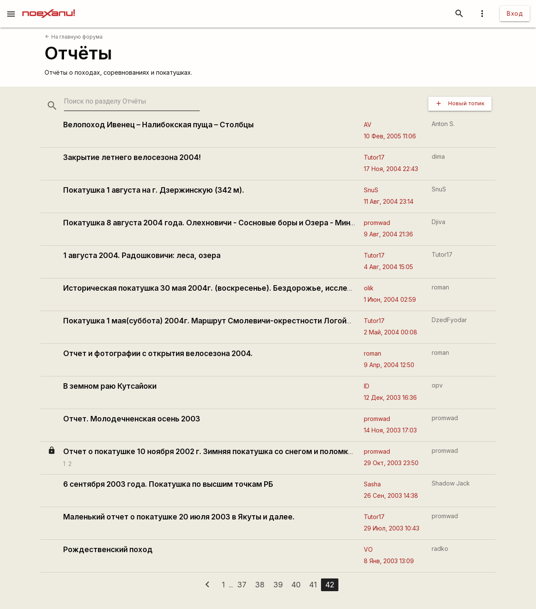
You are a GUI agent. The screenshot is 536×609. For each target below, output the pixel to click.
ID (366, 386)
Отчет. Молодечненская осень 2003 (131, 418)
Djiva (438, 221)
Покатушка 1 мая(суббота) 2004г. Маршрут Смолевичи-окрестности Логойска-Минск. (225, 320)
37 (241, 584)
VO (368, 549)
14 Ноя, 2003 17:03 (390, 430)
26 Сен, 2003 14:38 (391, 495)
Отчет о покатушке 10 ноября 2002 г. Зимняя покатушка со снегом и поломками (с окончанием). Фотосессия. (268, 451)
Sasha (372, 484)
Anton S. (443, 123)
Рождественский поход (108, 549)
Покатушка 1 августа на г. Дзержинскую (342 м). (153, 189)
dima (438, 156)
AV (367, 124)
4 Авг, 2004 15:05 (388, 266)
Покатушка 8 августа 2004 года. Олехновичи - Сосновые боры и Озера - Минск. (212, 222)
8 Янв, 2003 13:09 (389, 560)
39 (278, 584)
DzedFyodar (449, 319)
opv (437, 385)
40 (296, 584)
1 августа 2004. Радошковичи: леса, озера (142, 255)
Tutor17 (374, 157)
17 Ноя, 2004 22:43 (391, 168)
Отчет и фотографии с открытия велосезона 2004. (158, 353)
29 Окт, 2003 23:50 (391, 462)
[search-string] (132, 102)
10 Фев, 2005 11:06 (390, 136)
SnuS (371, 190)
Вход (515, 13)
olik (369, 288)
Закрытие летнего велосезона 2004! (132, 157)
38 (260, 584)
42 (329, 584)
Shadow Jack (451, 483)
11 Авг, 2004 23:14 (388, 201)
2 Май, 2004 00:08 (390, 332)
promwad (377, 222)
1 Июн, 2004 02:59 (390, 299)
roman (440, 287)
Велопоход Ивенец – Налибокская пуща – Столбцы (158, 124)
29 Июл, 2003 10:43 (391, 528)
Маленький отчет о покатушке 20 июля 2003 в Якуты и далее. (179, 516)
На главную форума (74, 37)
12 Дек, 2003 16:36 (390, 397)
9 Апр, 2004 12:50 (389, 364)
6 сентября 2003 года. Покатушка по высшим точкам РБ (168, 484)
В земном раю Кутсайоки (109, 386)
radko (440, 548)
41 (313, 584)
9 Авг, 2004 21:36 (388, 234)
